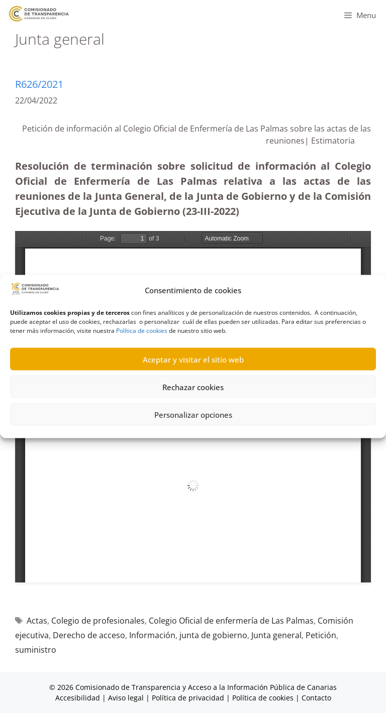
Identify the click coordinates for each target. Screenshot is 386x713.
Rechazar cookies (193, 387)
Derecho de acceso (89, 635)
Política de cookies (141, 330)
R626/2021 (39, 84)
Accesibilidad (78, 697)
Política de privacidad (188, 697)
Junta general (276, 635)
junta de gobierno (213, 635)
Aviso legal (126, 697)
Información (152, 635)
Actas (37, 620)
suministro (35, 649)
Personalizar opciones (193, 414)
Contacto (316, 697)
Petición (321, 635)
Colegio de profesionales (98, 620)
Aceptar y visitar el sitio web (193, 359)
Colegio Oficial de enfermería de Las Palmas (231, 620)
